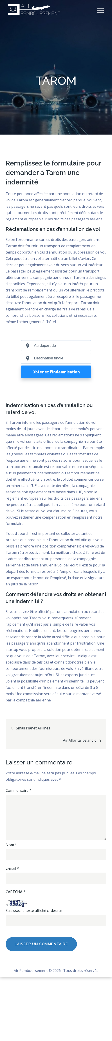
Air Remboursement (31, 970)
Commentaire (18, 790)
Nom (11, 844)
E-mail (12, 868)
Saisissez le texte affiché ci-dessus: (34, 910)
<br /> (56, 368)
